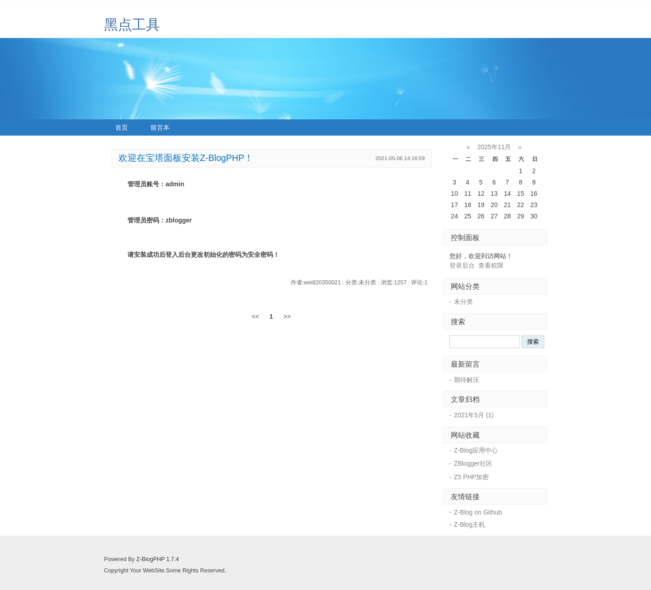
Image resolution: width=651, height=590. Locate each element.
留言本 (160, 127)
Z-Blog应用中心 (476, 450)
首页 (121, 127)
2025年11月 (494, 147)
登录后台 (462, 265)
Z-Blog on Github (478, 512)
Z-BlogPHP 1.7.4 (157, 559)
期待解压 (466, 379)
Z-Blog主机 (469, 524)
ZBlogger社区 (473, 463)
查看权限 (491, 265)
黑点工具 (132, 25)
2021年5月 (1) (474, 415)
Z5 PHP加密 (471, 477)
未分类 (463, 301)
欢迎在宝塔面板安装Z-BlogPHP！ (185, 158)
